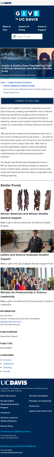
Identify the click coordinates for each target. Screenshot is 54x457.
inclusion (7, 359)
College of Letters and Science (19, 82)
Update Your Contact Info (40, 411)
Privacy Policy (7, 426)
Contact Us (34, 406)
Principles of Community (40, 400)
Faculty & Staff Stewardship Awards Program (10, 404)
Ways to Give (7, 28)
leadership (8, 363)
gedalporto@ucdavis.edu (10, 321)
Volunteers (5, 412)
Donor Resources (8, 395)
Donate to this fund (27, 100)
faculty (6, 371)
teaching (7, 367)
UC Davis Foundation (38, 395)
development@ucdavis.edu (11, 452)
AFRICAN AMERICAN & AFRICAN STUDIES (19, 86)
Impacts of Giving (24, 28)
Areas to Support (42, 28)
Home (3, 82)
